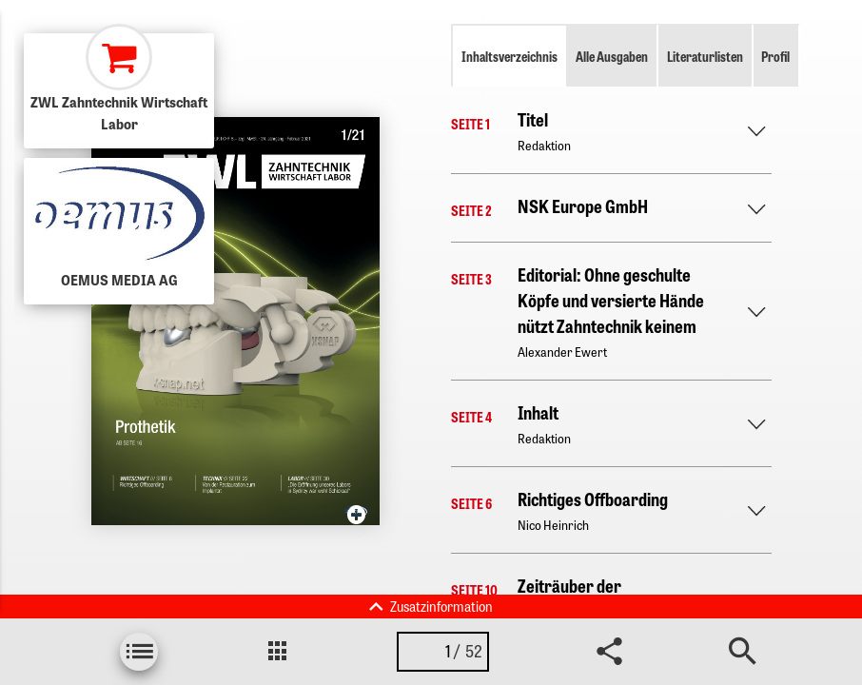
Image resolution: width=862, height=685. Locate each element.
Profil (775, 56)
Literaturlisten (705, 56)
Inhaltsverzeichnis (509, 56)
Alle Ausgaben (612, 56)
